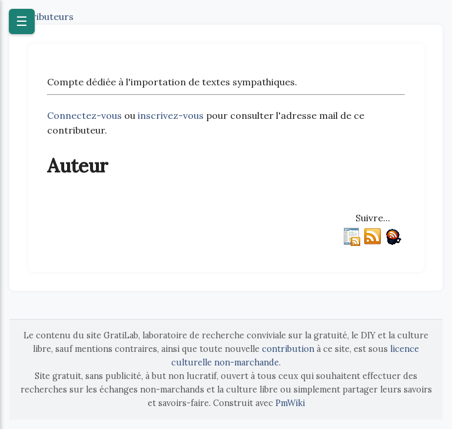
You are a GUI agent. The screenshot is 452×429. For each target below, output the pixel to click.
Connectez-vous (84, 115)
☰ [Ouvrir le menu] (22, 21)
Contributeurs (41, 16)
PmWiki (290, 403)
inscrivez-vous (171, 115)
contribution (288, 349)
